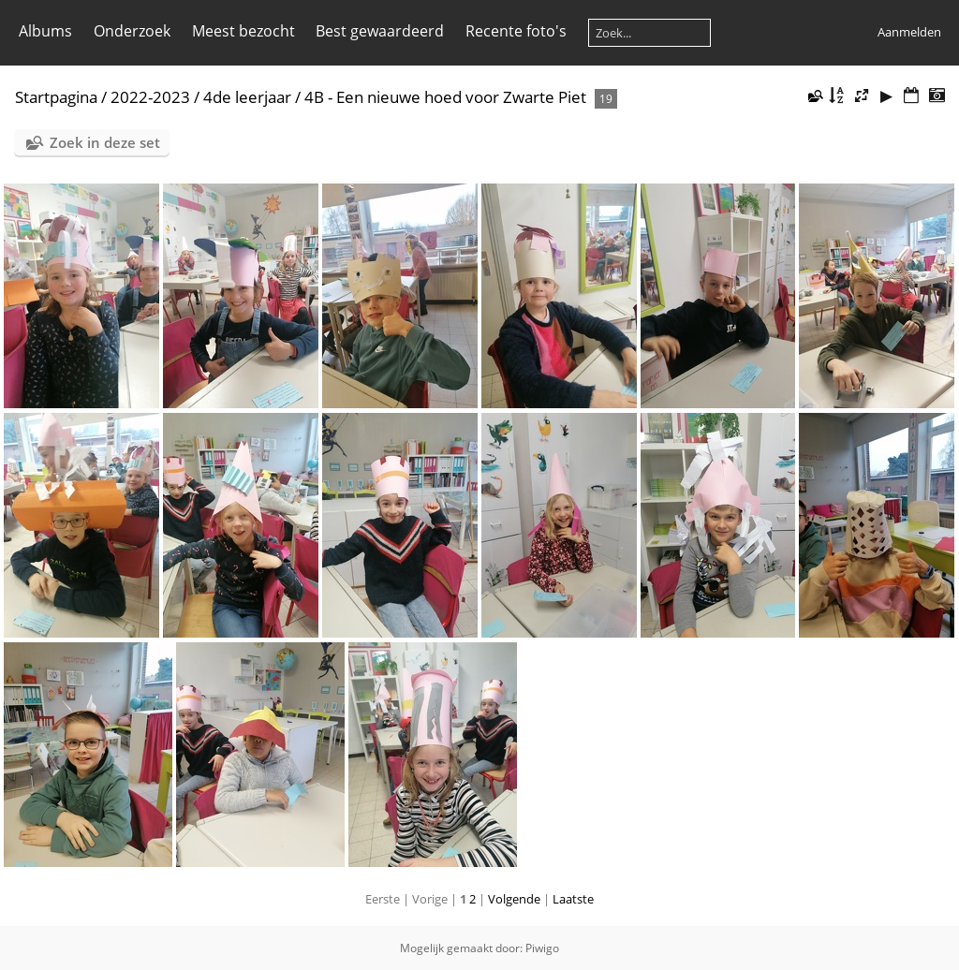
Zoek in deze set (105, 142)
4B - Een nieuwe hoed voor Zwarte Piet (445, 97)
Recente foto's (516, 31)
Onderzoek (132, 31)
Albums (45, 31)
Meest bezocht (243, 31)
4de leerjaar (247, 97)
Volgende (514, 898)
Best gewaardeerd (380, 31)
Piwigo (542, 948)
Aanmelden (909, 31)
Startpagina (56, 97)
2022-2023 (150, 97)
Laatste (573, 898)
